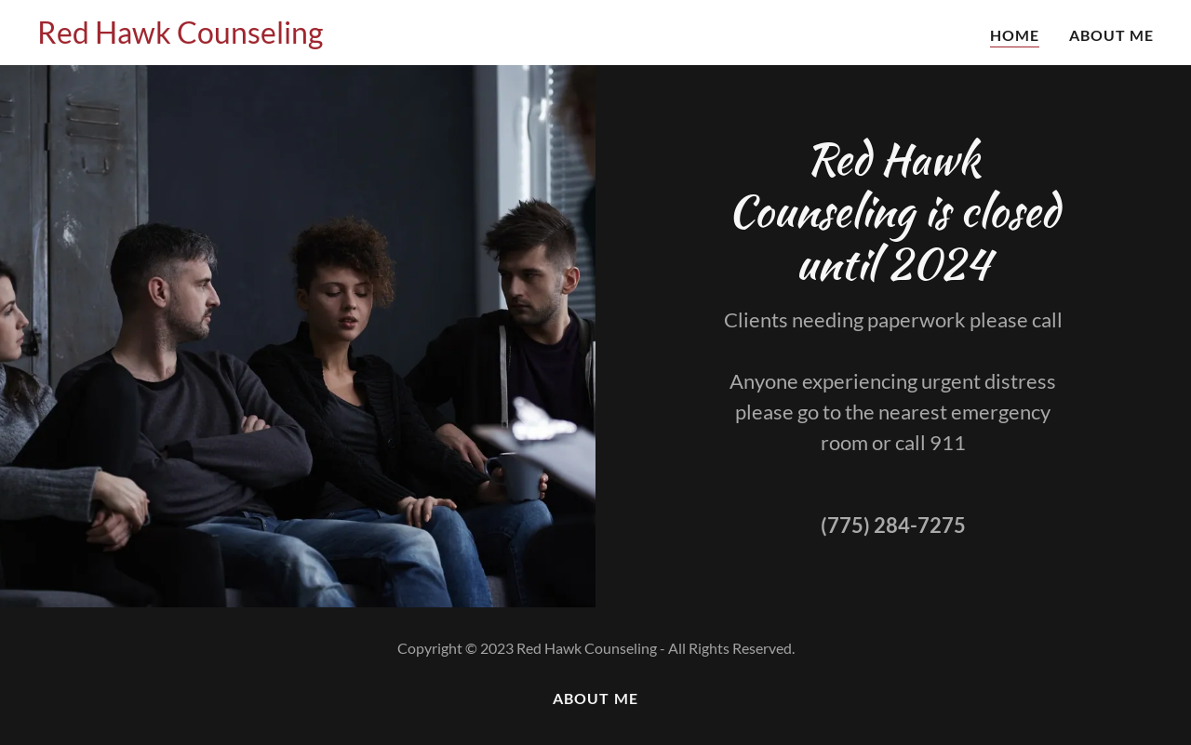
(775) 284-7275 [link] (893, 525)
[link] (180, 38)
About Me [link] (1111, 35)
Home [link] (1014, 35)
